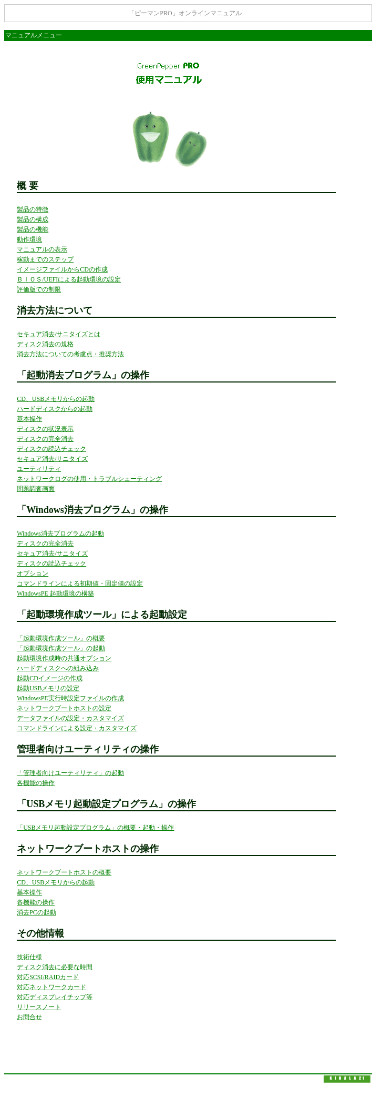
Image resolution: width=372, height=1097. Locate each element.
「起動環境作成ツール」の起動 (61, 648)
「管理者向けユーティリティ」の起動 (70, 773)
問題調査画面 (36, 488)
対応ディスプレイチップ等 (54, 997)
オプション (32, 573)
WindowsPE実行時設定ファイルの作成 (70, 698)
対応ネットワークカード (51, 987)
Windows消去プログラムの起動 (60, 533)
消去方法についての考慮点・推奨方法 (70, 354)
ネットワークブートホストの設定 (64, 708)
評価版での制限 (39, 289)
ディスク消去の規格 (45, 344)
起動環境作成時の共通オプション (64, 658)
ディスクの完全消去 (45, 438)
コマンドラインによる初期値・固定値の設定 (80, 583)
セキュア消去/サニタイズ (52, 458)
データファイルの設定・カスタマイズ (70, 718)
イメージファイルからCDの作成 (62, 269)
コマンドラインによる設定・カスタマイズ (77, 728)
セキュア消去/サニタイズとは (58, 334)
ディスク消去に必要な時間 (54, 967)
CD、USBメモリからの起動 (56, 398)
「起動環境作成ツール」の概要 (61, 638)
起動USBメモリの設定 (48, 688)
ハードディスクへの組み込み (58, 668)
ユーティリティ (39, 468)
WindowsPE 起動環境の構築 (55, 593)
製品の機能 (32, 229)
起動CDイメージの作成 (49, 678)
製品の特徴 (32, 209)
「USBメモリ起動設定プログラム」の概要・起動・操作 (95, 827)
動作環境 (29, 239)
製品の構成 (32, 219)
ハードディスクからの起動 (54, 408)
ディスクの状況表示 (45, 428)
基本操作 (29, 418)
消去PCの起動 (36, 912)
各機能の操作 (36, 783)
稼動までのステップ (45, 259)
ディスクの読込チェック (51, 448)
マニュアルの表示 (42, 249)
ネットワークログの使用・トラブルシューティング (89, 478)
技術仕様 (29, 957)
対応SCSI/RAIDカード (48, 977)
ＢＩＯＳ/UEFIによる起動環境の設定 (69, 279)
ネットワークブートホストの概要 (64, 872)
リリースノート (39, 1007)
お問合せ (29, 1017)
